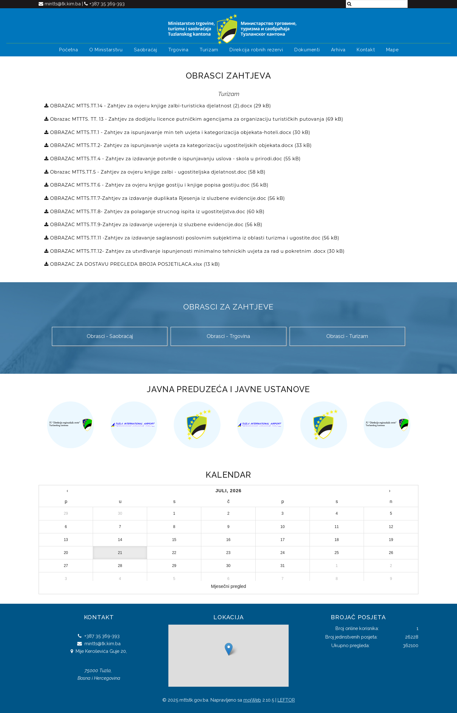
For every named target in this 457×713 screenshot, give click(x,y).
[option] (70, 424)
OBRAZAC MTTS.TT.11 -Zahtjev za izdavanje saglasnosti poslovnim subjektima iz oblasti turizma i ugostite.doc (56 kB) (194, 238)
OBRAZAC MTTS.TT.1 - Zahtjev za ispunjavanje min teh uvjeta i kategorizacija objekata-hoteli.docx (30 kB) (179, 132)
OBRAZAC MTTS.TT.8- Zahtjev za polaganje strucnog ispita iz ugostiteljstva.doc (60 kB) (157, 211)
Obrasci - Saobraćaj (110, 336)
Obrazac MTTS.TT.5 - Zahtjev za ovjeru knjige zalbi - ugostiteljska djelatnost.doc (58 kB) (157, 172)
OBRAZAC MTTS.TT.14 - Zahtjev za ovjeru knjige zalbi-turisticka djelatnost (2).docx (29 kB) (160, 106)
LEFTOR (286, 700)
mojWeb (252, 700)
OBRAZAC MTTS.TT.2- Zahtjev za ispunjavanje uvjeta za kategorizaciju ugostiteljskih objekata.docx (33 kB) (180, 145)
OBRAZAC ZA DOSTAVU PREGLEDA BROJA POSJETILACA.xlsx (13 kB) (134, 264)
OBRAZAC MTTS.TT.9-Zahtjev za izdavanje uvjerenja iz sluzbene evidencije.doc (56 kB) (155, 224)
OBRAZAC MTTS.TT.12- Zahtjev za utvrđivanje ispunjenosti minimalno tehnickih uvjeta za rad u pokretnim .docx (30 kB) (197, 251)
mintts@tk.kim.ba (63, 3)
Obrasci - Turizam (347, 336)
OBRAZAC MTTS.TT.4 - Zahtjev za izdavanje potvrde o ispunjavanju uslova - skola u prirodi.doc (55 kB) (175, 159)
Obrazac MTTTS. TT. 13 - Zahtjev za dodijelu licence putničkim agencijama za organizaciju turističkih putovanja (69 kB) (196, 119)
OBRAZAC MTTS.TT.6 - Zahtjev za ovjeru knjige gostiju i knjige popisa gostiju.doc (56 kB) (159, 185)
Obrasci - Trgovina (228, 336)
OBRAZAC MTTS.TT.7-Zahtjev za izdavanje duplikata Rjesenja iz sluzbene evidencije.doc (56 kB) (167, 198)
